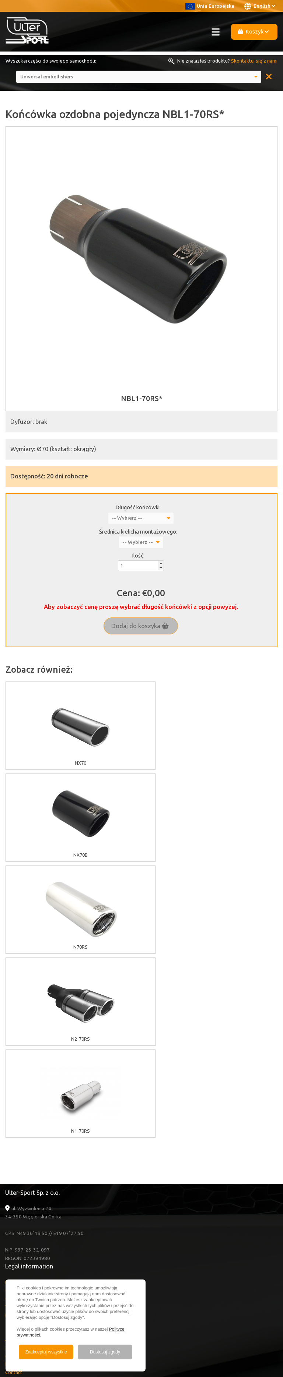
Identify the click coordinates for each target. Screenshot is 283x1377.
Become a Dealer (24, 1205)
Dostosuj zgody (105, 1352)
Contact (13, 1188)
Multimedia (17, 1172)
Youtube (23, 1229)
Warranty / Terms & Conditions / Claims (48, 1123)
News (11, 1196)
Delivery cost (19, 1131)
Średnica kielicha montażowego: (138, 531)
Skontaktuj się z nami (254, 61)
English (259, 6)
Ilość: (138, 555)
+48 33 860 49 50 (33, 1269)
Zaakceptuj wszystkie (46, 1352)
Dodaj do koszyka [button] (140, 626)
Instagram (23, 1245)
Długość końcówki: (138, 507)
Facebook (23, 1237)
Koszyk (253, 31)
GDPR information (24, 1115)
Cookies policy (21, 1106)
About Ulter (18, 1155)
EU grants (16, 1098)
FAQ (10, 1180)
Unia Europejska (209, 5)
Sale (10, 1163)
